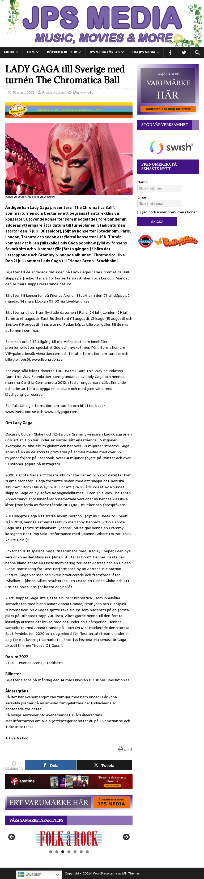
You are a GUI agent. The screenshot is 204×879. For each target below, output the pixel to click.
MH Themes (130, 873)
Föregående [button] (12, 837)
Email (142, 197)
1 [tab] (50, 851)
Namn (142, 182)
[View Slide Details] (69, 838)
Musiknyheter (84, 92)
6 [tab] (81, 851)
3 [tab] (62, 851)
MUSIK (9, 52)
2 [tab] (56, 851)
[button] (197, 52)
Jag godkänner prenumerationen (167, 212)
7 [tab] (87, 851)
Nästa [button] (126, 837)
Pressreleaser (53, 92)
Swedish (29, 875)
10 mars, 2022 (24, 92)
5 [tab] (75, 851)
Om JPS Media (143, 52)
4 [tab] (68, 851)
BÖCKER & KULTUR (62, 52)
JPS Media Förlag (105, 52)
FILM (31, 52)
